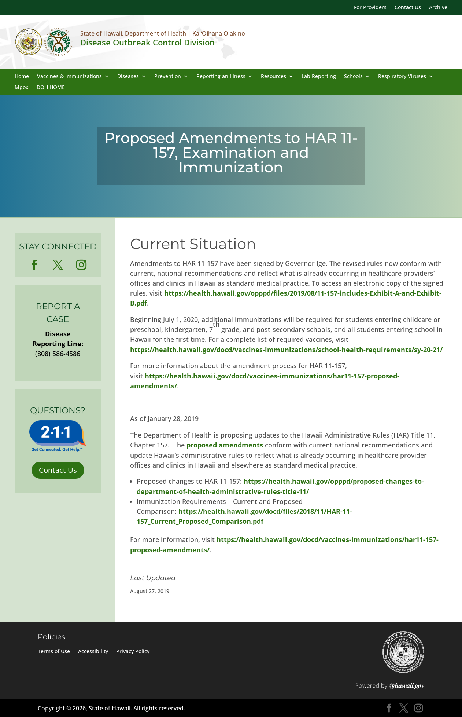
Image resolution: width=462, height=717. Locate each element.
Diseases (128, 77)
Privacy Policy (132, 652)
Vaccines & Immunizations (69, 77)
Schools (353, 77)
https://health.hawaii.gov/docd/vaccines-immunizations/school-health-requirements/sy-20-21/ (286, 349)
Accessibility (93, 652)
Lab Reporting (319, 77)
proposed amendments (224, 444)
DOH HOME (51, 88)
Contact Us (408, 8)
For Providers (370, 8)
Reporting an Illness (220, 77)
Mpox (22, 88)
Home (22, 77)
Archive (438, 8)
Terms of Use (54, 652)
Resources (273, 77)
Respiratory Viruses (402, 77)
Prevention (167, 77)
